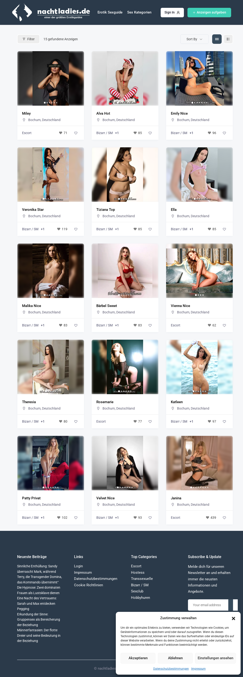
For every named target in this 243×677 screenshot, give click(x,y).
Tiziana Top (105, 210)
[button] (233, 618)
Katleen (177, 402)
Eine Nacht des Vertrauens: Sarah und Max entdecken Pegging (37, 603)
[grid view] (217, 39)
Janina (176, 498)
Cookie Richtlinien (88, 585)
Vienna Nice (180, 306)
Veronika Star (33, 210)
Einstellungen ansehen (215, 658)
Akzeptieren (138, 658)
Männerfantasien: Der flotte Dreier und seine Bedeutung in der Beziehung (39, 635)
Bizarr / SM (104, 133)
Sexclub (137, 591)
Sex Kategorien (139, 12)
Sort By (192, 39)
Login (78, 566)
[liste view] (228, 39)
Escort (27, 133)
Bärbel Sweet (106, 306)
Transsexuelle (142, 579)
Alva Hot (103, 113)
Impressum (198, 668)
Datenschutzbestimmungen (171, 668)
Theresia (29, 402)
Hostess (138, 572)
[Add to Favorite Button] (75, 132)
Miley (26, 113)
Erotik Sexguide (110, 12)
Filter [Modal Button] (28, 39)
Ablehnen (175, 658)
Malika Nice (31, 306)
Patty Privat (31, 498)
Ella (174, 210)
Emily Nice (179, 113)
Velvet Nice (105, 498)
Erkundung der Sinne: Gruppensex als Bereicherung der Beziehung (38, 619)
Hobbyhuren (140, 598)
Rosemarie (104, 402)
